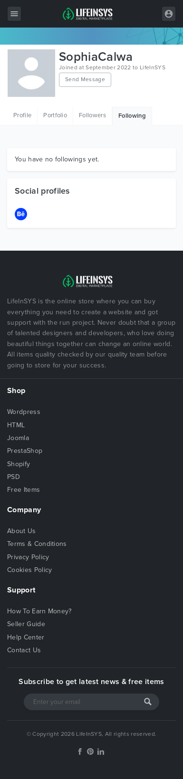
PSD (13, 477)
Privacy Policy (28, 557)
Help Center (26, 637)
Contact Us (24, 650)
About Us (21, 531)
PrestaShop (24, 451)
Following (132, 116)
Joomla (18, 438)
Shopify (18, 464)
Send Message (85, 79)
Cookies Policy (29, 570)
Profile (22, 115)
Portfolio (55, 115)
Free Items (23, 490)
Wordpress (23, 412)
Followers (92, 115)
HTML (16, 425)
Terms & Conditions (37, 544)
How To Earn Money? (39, 611)
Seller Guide (26, 624)
